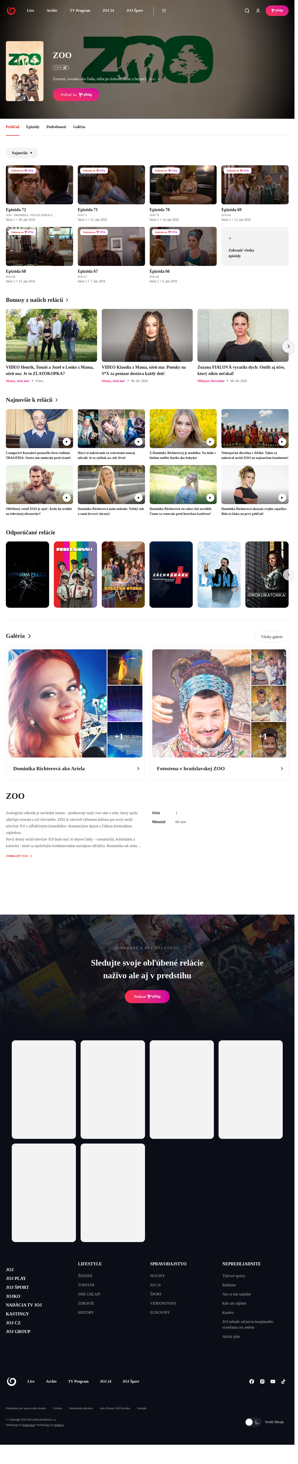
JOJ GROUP (22, 1349)
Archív (52, 10)
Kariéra (228, 1312)
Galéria (79, 127)
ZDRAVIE (86, 1303)
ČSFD (61, 67)
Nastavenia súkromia (81, 1422)
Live (30, 10)
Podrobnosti (56, 127)
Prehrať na (76, 94)
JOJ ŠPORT (21, 1293)
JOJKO (15, 1304)
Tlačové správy (233, 1276)
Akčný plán (231, 1336)
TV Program (80, 10)
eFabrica (59, 1439)
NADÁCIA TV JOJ (30, 1316)
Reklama (229, 1285)
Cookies (57, 1422)
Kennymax (29, 1439)
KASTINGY (21, 1327)
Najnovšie (22, 153)
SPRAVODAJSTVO (168, 1264)
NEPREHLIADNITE (241, 1264)
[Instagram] (262, 1395)
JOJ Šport (134, 10)
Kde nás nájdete (234, 1303)
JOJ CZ (16, 1338)
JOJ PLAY (19, 1282)
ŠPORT (156, 1294)
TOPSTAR (86, 1285)
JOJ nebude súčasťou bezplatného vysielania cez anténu (247, 1324)
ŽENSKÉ (85, 1276)
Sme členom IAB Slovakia (115, 1422)
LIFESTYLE (90, 1264)
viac (155, 79)
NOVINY (157, 1276)
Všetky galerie (272, 637)
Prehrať (147, 996)
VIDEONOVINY (163, 1303)
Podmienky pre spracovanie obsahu (26, 1422)
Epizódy (32, 127)
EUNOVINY (160, 1312)
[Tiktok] (283, 1395)
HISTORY (86, 1312)
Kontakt (141, 1422)
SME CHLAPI (89, 1294)
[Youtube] (272, 1395)
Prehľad (12, 127)
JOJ (11, 1271)
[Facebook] (251, 1395)
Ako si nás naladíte (236, 1294)
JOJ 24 (108, 10)
